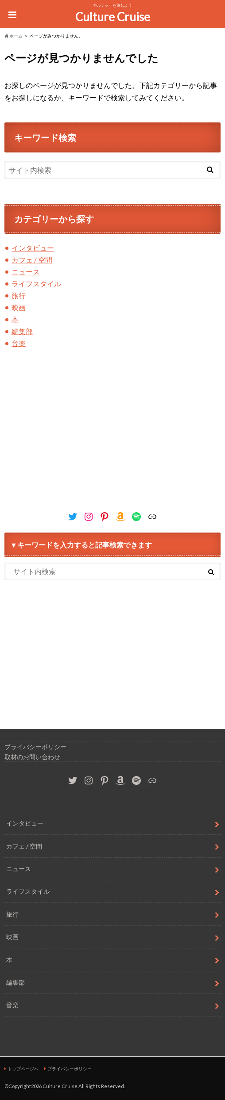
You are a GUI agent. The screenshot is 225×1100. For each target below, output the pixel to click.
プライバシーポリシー (35, 746)
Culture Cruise (112, 17)
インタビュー (33, 248)
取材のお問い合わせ (32, 757)
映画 (19, 307)
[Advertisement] (112, 439)
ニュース (26, 271)
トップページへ (23, 1068)
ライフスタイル (36, 283)
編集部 (22, 331)
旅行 (19, 295)
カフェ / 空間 (32, 259)
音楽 (19, 343)
